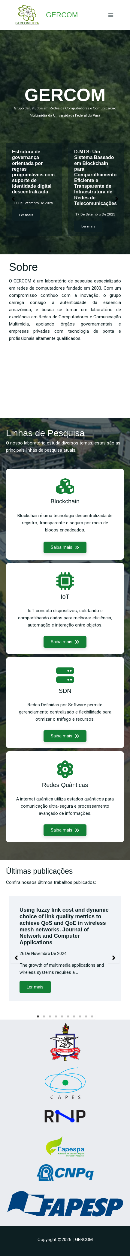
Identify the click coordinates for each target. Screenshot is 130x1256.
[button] (13, 198)
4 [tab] (68, 251)
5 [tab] (74, 251)
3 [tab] (62, 251)
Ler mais (26, 215)
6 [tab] (80, 251)
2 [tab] (56, 251)
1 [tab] (50, 251)
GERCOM (62, 15)
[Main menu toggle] (110, 15)
